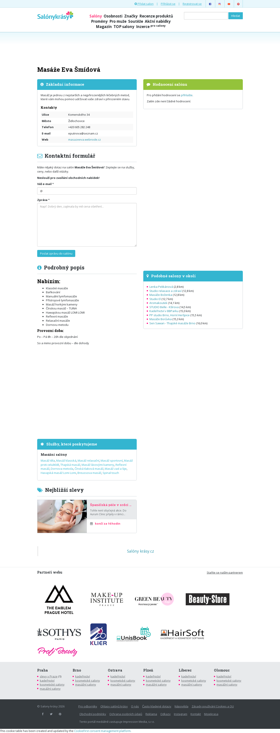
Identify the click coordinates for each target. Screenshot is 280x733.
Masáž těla (48, 460)
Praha (42, 670)
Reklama (151, 714)
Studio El (155, 299)
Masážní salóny (54, 454)
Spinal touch (111, 473)
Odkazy (165, 714)
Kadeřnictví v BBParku (163, 311)
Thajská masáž (70, 465)
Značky (131, 16)
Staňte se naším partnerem (225, 572)
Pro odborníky (87, 706)
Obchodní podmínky (92, 714)
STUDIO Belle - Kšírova (164, 307)
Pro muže (117, 21)
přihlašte (186, 95)
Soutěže (135, 21)
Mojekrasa (211, 714)
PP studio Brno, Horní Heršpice (169, 315)
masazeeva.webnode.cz (84, 139)
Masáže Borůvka (160, 319)
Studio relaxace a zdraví (165, 291)
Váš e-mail (44, 184)
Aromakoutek (158, 303)
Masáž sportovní (112, 460)
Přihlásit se (168, 4)
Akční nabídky (158, 21)
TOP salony (124, 26)
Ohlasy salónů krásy (114, 706)
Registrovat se (192, 4)
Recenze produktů (156, 16)
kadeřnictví (47, 680)
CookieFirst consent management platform (102, 731)
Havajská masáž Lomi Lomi (58, 473)
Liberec (185, 670)
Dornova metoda (62, 469)
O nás (135, 706)
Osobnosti (113, 16)
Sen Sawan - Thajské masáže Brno (172, 323)
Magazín (104, 26)
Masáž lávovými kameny (98, 465)
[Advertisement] (140, 48)
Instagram (180, 714)
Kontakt (196, 714)
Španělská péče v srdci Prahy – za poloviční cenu (111, 505)
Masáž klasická (66, 460)
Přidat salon (144, 4)
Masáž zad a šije (116, 469)
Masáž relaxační (88, 460)
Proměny (99, 21)
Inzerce (151, 26)
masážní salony (50, 689)
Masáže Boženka (160, 295)
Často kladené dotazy (156, 706)
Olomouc (222, 670)
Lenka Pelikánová (161, 287)
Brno (77, 670)
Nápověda (181, 706)
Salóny (95, 16)
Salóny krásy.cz (140, 551)
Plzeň (148, 670)
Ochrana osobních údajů (125, 714)
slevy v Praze (49, 676)
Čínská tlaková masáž (89, 469)
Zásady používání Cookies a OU (213, 706)
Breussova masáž (89, 473)
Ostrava (115, 670)
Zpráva (42, 200)
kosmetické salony (52, 684)
